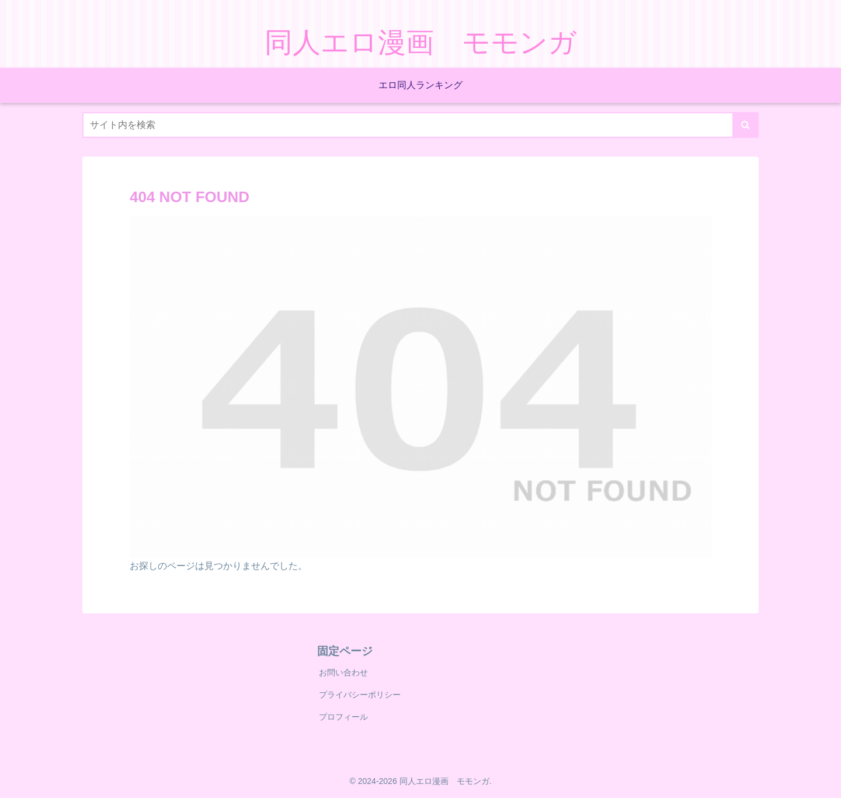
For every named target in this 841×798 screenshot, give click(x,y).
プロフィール (343, 716)
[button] (745, 125)
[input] (420, 125)
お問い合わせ (343, 672)
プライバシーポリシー (360, 694)
